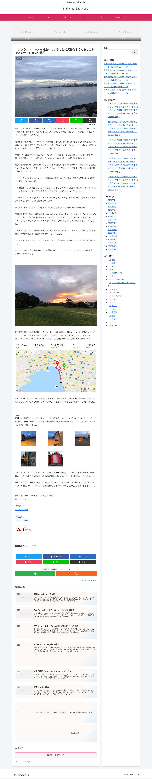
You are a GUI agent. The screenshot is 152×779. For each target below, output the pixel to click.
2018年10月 (113, 236)
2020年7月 (112, 203)
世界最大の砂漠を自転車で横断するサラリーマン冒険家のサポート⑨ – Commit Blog (122, 186)
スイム (114, 289)
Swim (114, 276)
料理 (113, 309)
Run (113, 270)
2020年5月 (112, 210)
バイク (114, 299)
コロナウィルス (118, 279)
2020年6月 (112, 207)
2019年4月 (112, 226)
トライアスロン (118, 296)
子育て (114, 306)
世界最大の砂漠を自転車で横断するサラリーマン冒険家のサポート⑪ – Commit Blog (122, 113)
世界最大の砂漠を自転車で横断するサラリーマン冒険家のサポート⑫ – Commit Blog (122, 131)
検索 (105, 48)
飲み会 (114, 326)
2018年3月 (112, 249)
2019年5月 (112, 223)
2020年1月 (112, 213)
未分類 (18, 546)
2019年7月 (112, 217)
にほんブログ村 (21, 510)
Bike (113, 260)
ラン (34, 546)
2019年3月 (112, 230)
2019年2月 (112, 233)
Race (114, 266)
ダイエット (27, 546)
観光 (113, 319)
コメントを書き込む (55, 756)
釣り (113, 322)
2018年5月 (112, 243)
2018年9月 (112, 240)
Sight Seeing (117, 273)
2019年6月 (112, 220)
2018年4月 (112, 246)
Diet (113, 263)
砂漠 (113, 316)
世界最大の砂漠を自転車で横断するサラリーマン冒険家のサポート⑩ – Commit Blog (122, 150)
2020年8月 (112, 200)
